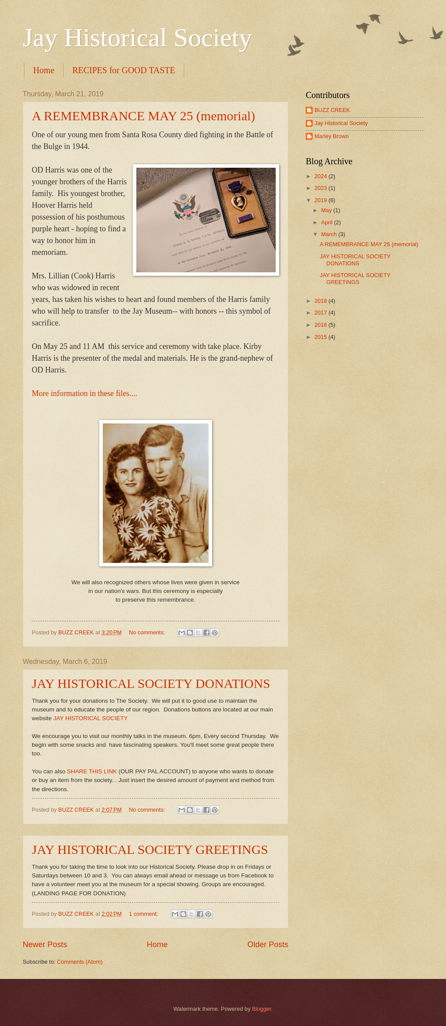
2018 (321, 301)
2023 (321, 188)
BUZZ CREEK (332, 110)
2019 (321, 200)
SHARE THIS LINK (92, 771)
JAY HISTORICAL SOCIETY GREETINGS (150, 849)
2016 (321, 325)
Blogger (261, 1009)
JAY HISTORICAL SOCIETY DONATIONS (151, 683)
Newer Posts (45, 944)
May (327, 210)
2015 (321, 337)
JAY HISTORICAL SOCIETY (90, 718)
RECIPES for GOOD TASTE (123, 70)
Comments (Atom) (79, 961)
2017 (321, 312)
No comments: (148, 632)
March (329, 234)
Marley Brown (331, 136)
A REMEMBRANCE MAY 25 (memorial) (143, 115)
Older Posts (267, 944)
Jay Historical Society (137, 37)
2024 (321, 176)
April (327, 222)
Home (43, 70)
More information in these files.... (84, 393)
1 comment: (144, 914)
